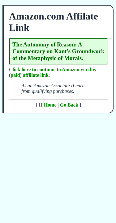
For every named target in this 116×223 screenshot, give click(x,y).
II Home (47, 104)
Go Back (69, 104)
